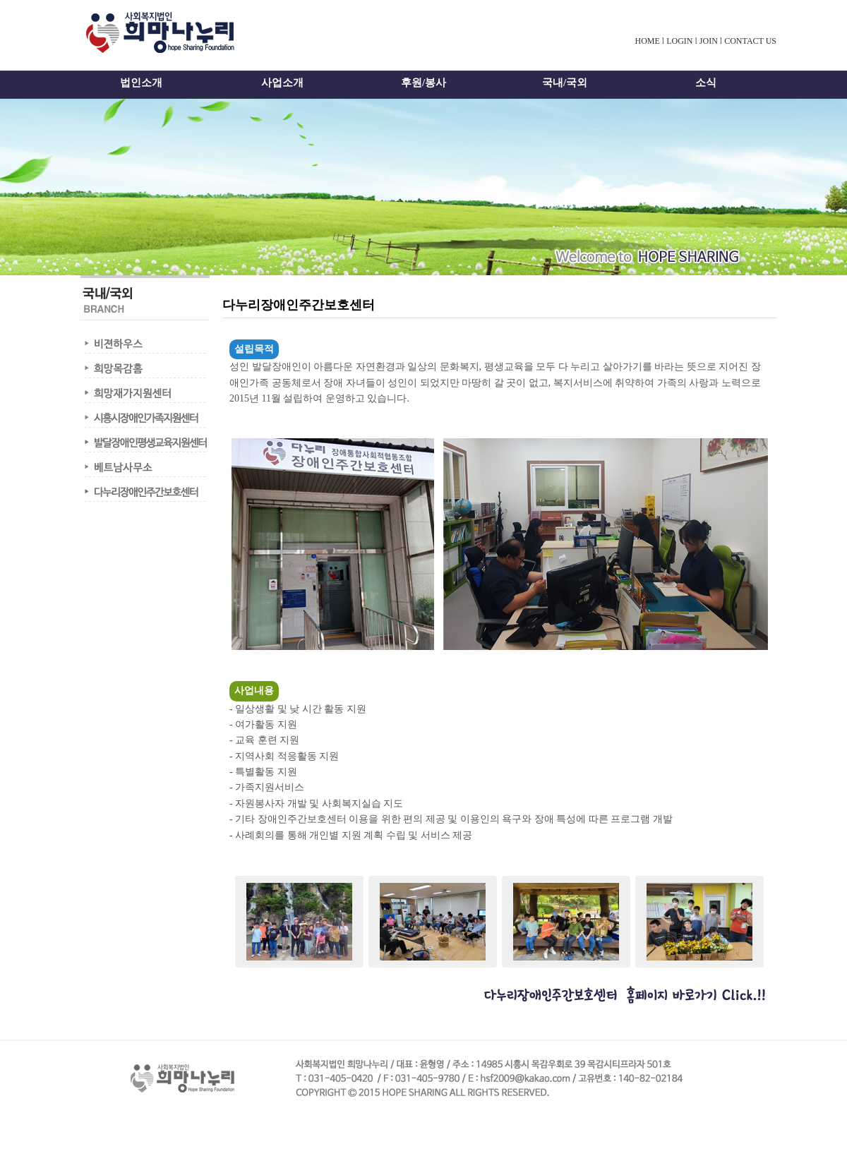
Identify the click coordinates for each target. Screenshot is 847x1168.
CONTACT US (750, 41)
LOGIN (679, 41)
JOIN (708, 41)
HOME (647, 41)
